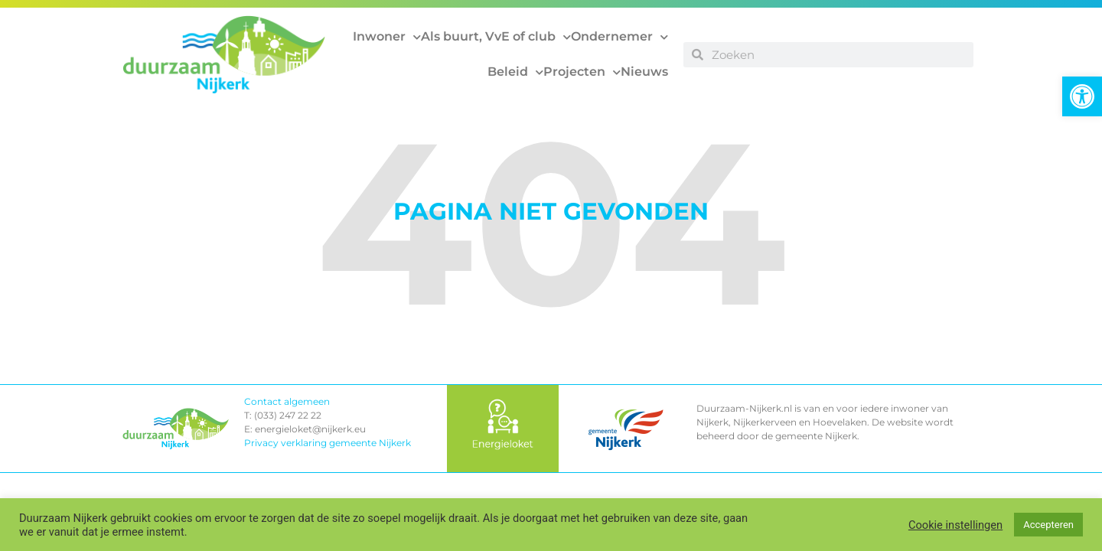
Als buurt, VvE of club (496, 37)
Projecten (582, 72)
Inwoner (387, 37)
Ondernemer (619, 37)
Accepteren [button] (1048, 524)
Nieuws (644, 71)
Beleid (515, 72)
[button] (1082, 96)
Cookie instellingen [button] (955, 525)
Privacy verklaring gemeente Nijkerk (327, 442)
